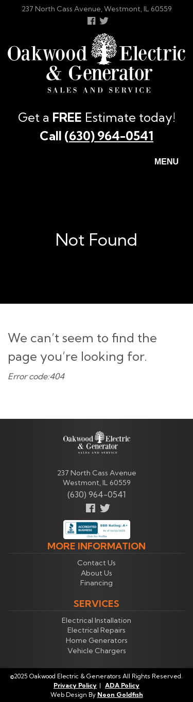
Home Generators (97, 640)
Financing (96, 582)
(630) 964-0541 (108, 135)
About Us (96, 573)
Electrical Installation (96, 620)
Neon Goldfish (120, 694)
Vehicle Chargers (96, 650)
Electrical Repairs (96, 630)
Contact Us (96, 562)
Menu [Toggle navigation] (160, 162)
